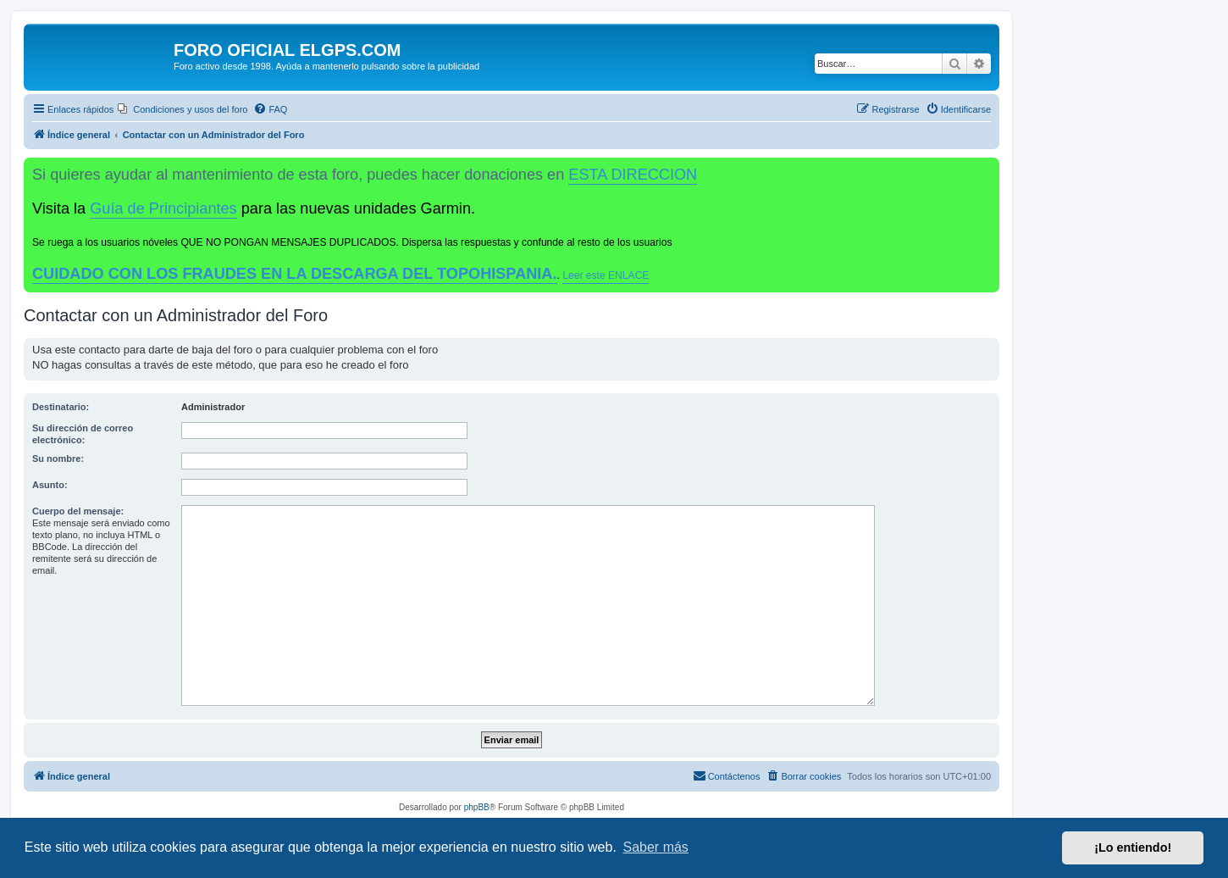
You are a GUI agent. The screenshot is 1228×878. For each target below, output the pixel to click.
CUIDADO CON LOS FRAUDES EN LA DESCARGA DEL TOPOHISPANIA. (294, 273)
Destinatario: (60, 407)
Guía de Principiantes (163, 208)
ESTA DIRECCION (632, 174)
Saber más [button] (656, 847)
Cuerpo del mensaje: (78, 511)
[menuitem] (182, 109)
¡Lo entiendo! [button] (1132, 847)
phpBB (477, 807)
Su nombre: (58, 458)
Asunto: (50, 485)
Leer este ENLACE (605, 275)
